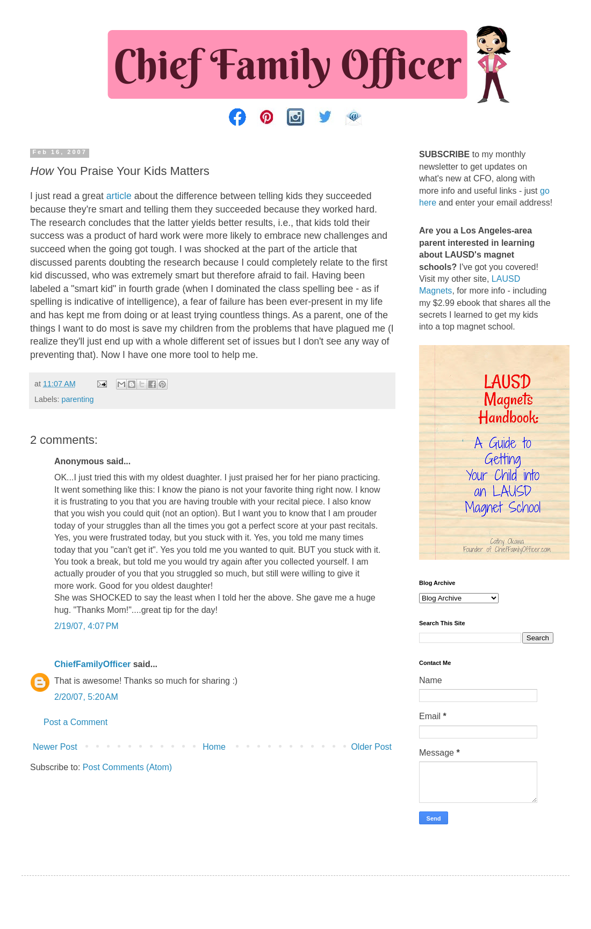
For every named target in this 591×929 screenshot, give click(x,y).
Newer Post (55, 746)
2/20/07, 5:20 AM (86, 696)
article (119, 196)
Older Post (371, 746)
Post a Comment (75, 722)
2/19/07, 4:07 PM (86, 626)
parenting (77, 399)
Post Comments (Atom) (127, 767)
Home (214, 746)
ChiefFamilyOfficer (92, 664)
